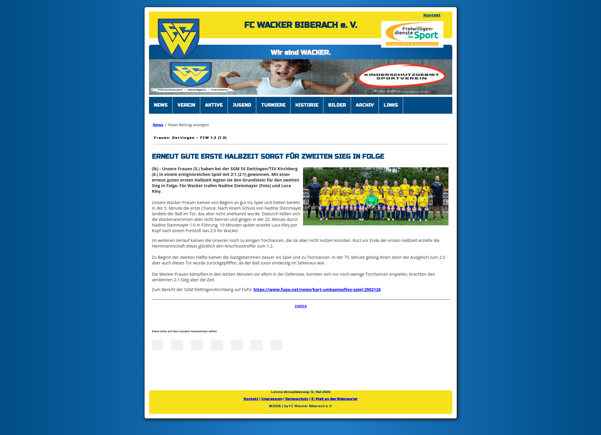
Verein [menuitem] (186, 105)
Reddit (276, 344)
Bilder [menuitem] (337, 105)
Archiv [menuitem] (365, 105)
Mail (236, 344)
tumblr (256, 344)
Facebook (157, 344)
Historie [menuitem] (306, 105)
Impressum (271, 399)
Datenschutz (296, 399)
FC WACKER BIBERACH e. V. (300, 25)
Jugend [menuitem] (242, 105)
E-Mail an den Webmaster (334, 399)
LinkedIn (197, 344)
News (158, 124)
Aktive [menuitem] (214, 105)
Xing (217, 344)
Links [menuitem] (391, 105)
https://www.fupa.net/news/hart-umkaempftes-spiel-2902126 (317, 289)
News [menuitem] (161, 105)
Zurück (301, 306)
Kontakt (431, 15)
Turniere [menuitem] (273, 105)
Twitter (177, 344)
